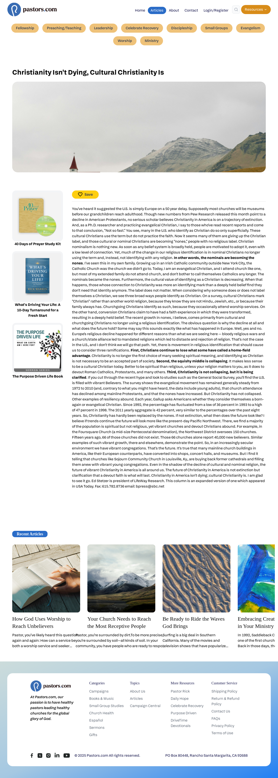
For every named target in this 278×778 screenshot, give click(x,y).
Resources (256, 9)
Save (85, 194)
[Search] (236, 9)
